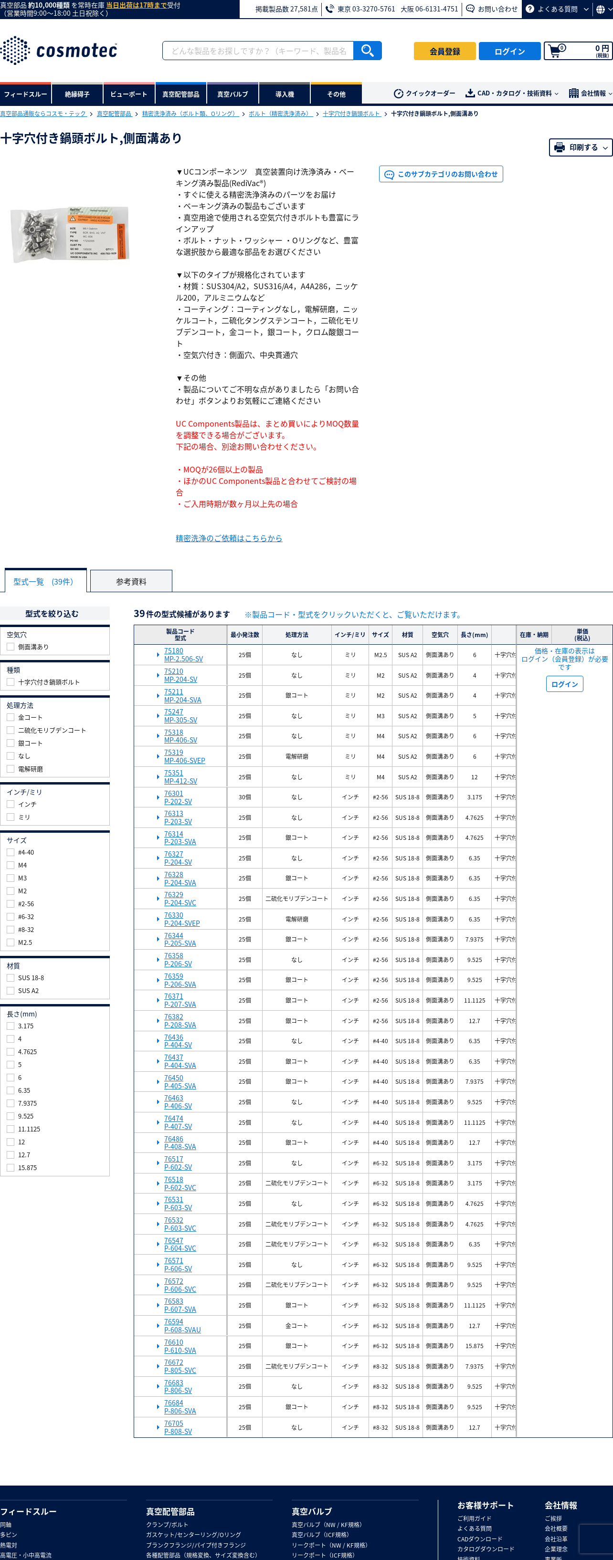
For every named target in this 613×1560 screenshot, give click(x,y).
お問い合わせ (492, 8)
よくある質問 (557, 8)
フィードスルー (28, 1511)
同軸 (5, 1525)
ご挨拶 (553, 1519)
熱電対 (8, 1546)
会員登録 (445, 51)
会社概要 (556, 1529)
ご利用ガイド (474, 1519)
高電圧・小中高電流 (26, 1556)
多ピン (8, 1535)
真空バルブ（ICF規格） (322, 1535)
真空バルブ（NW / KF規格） (328, 1525)
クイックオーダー (424, 93)
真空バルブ (312, 1511)
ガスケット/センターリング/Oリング (193, 1535)
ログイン (510, 51)
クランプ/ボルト (167, 1525)
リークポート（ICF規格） (325, 1556)
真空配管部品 (115, 113)
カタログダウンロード (486, 1549)
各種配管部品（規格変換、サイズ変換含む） (203, 1556)
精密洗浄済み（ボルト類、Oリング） (191, 113)
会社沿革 (556, 1539)
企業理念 (556, 1549)
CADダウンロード (480, 1539)
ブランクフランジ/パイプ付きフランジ (196, 1546)
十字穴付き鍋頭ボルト (352, 113)
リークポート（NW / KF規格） (331, 1546)
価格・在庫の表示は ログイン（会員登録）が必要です (564, 658)
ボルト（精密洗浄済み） (281, 113)
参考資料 (131, 581)
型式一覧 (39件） (46, 581)
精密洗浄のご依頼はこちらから (229, 538)
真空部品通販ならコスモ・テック (43, 113)
